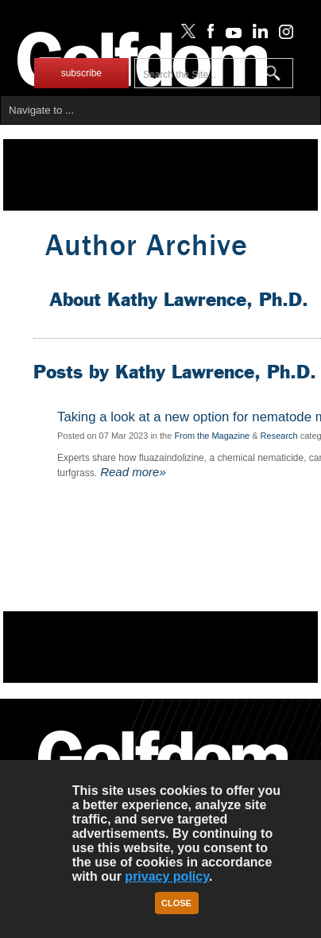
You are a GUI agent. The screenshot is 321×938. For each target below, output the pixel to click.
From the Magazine (211, 435)
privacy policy (167, 876)
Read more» (131, 472)
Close (176, 903)
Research (279, 435)
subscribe (81, 73)
